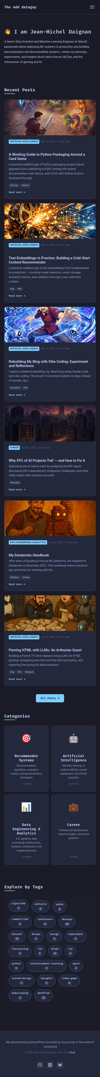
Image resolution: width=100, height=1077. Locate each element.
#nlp (12, 289)
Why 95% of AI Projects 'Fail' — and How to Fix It (47, 460)
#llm (20, 289)
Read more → (17, 192)
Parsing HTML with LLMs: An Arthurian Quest (45, 650)
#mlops (25, 577)
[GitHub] (40, 1064)
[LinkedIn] (50, 1064)
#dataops (14, 577)
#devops (14, 185)
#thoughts (15, 482)
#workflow (15, 388)
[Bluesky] (60, 1064)
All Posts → (50, 698)
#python (25, 185)
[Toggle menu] (92, 7)
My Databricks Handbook (29, 555)
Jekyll (72, 1052)
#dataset (29, 672)
